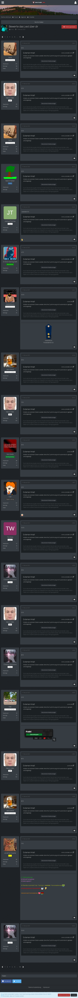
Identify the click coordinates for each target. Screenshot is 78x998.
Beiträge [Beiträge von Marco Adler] (5, 106)
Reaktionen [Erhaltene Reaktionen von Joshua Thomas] (5, 227)
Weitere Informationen (64, 995)
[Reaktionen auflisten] (23, 239)
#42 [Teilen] (73, 84)
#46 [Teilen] (73, 247)
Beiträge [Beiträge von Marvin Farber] (5, 189)
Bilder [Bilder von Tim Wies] (4, 548)
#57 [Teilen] (73, 754)
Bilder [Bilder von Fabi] (4, 717)
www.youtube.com (66, 53)
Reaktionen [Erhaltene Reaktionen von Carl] (5, 502)
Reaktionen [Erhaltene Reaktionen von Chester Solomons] (5, 585)
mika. (12, 29)
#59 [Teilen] (73, 838)
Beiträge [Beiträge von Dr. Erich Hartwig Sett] (5, 270)
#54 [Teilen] (73, 607)
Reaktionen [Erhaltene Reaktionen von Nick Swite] (5, 460)
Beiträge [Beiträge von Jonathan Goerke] (5, 861)
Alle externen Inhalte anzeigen (48, 61)
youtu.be (69, 301)
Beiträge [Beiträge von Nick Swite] (5, 462)
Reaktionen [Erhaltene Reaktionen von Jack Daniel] (5, 375)
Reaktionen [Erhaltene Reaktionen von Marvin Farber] (5, 187)
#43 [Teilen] (73, 126)
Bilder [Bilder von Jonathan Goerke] (4, 863)
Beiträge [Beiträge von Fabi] (5, 715)
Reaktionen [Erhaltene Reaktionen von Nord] (5, 64)
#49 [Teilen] (73, 397)
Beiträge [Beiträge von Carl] (5, 505)
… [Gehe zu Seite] (17, 37)
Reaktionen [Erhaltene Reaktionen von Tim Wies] (5, 543)
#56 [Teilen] (73, 692)
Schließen (74, 995)
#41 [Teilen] (73, 43)
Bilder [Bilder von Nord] (4, 68)
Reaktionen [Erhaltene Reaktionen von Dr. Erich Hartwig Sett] (5, 268)
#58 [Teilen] (73, 796)
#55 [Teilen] (73, 650)
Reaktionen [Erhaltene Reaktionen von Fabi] (5, 713)
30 (20, 37)
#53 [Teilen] (73, 565)
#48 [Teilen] (73, 355)
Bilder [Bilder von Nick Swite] (4, 465)
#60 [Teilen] (73, 925)
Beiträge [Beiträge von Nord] (5, 66)
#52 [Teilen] (73, 523)
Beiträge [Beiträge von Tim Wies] (5, 545)
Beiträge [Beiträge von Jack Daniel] (5, 378)
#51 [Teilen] (74, 482)
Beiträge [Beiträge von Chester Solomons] (5, 588)
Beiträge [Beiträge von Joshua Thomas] (5, 230)
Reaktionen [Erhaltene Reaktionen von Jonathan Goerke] (5, 859)
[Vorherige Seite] (2, 37)
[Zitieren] (74, 75)
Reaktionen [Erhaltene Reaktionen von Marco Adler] (5, 104)
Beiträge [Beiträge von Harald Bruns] (5, 312)
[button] (2, 2)
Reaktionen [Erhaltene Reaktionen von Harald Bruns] (5, 310)
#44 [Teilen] (73, 166)
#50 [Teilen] (73, 440)
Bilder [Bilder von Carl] (4, 507)
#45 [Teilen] (73, 207)
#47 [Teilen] (73, 290)
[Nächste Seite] (23, 37)
